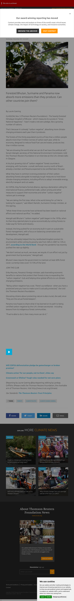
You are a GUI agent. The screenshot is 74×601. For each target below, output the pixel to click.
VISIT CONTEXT (49, 31)
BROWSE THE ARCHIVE (27, 31)
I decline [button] (48, 597)
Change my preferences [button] (59, 597)
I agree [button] (42, 597)
